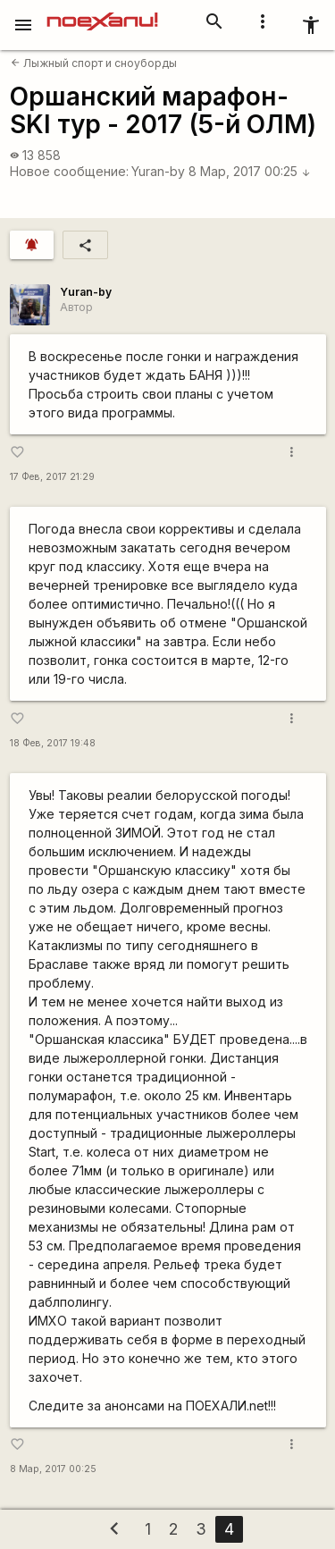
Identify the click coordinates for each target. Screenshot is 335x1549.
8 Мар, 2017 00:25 (249, 171)
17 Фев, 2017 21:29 (52, 477)
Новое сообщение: (69, 171)
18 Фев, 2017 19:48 (53, 743)
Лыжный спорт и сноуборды (94, 63)
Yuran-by (158, 171)
